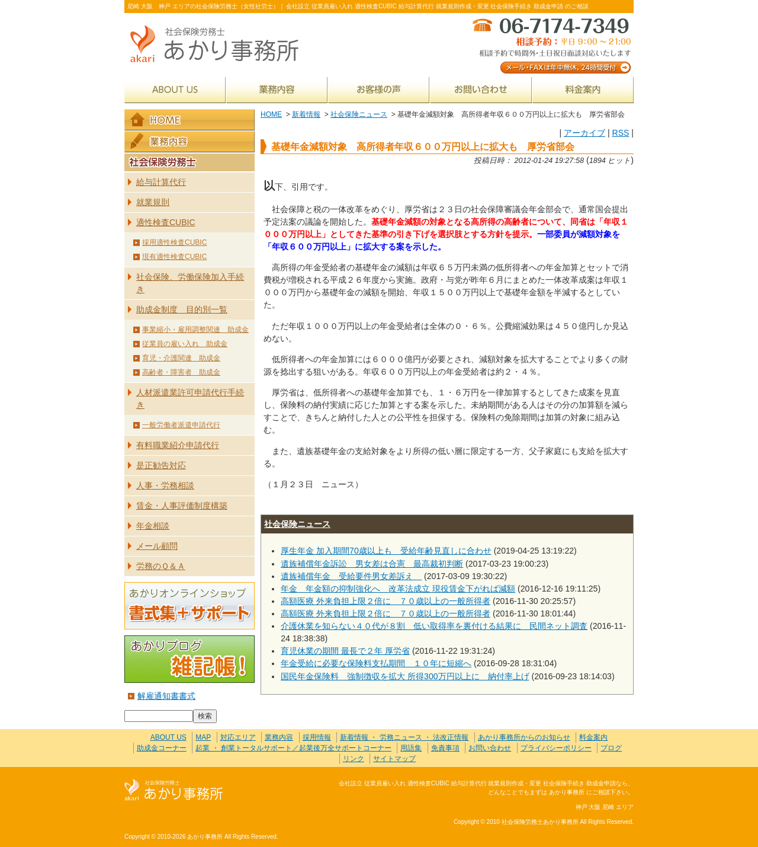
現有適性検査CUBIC (174, 256)
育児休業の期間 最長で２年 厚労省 (345, 651)
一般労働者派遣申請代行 (181, 425)
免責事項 (445, 748)
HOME (271, 114)
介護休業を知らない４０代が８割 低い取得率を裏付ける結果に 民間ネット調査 (434, 626)
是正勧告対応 (161, 465)
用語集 (411, 748)
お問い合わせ (481, 89)
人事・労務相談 (165, 485)
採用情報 (317, 737)
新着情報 (306, 114)
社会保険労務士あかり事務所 (173, 790)
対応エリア (238, 737)
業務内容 (276, 89)
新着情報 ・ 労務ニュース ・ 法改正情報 (404, 737)
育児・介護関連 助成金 (181, 358)
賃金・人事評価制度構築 (181, 505)
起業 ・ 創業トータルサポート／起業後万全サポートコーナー (293, 748)
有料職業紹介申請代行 (177, 445)
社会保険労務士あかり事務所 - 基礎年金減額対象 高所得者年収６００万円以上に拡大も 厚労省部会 (219, 44)
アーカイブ (584, 133)
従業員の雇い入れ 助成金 (184, 344)
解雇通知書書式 (166, 696)
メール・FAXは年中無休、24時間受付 (551, 44)
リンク (353, 759)
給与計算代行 (161, 182)
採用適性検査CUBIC (174, 242)
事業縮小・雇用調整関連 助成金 (195, 329)
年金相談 (152, 525)
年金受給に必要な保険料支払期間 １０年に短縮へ (376, 663)
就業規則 (152, 202)
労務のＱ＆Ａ (160, 566)
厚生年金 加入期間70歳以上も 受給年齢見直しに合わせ (386, 550)
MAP (203, 737)
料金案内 (583, 89)
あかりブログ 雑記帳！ (189, 659)
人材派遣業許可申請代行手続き (190, 399)
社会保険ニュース (358, 114)
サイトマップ (394, 759)
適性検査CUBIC (165, 222)
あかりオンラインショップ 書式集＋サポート (189, 605)
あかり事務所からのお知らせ (524, 737)
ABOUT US (175, 89)
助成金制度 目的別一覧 (181, 309)
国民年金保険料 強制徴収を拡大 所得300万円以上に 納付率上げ (405, 676)
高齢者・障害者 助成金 (181, 372)
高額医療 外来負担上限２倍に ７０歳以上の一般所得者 (385, 601)
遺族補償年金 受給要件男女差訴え (351, 576)
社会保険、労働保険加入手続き (190, 283)
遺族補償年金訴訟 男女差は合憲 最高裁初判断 (372, 563)
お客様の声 (378, 89)
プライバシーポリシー (556, 748)
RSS (620, 133)
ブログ (611, 748)
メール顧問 (157, 546)
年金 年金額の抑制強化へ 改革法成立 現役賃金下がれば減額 (398, 588)
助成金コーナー (162, 748)
